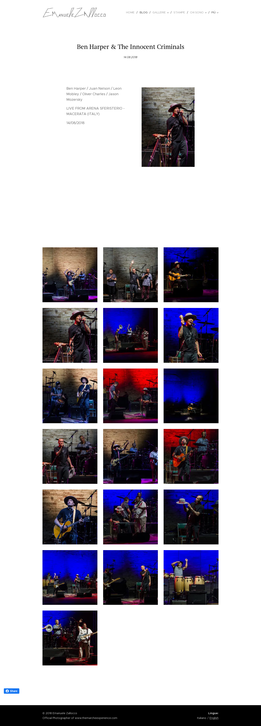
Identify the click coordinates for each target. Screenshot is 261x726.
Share (11, 691)
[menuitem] (134, 12)
